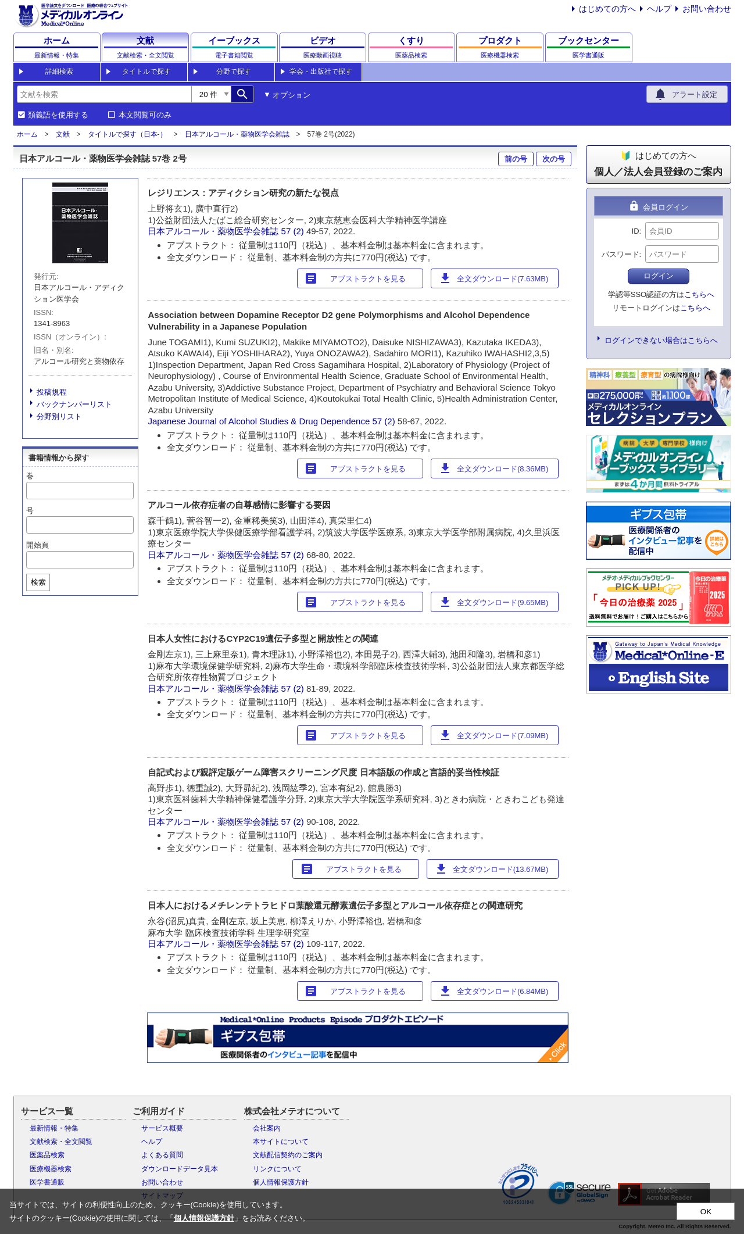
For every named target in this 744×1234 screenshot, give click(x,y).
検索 (38, 582)
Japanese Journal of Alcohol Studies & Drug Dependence (259, 421)
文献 (63, 134)
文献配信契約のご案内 (288, 1155)
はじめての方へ (607, 8)
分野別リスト (59, 416)
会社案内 (267, 1128)
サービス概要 (162, 1128)
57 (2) (293, 231)
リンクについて (277, 1169)
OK (705, 1211)
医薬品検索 (47, 1155)
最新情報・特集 (54, 1128)
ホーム (27, 134)
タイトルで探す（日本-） (127, 134)
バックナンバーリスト (74, 404)
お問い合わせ (706, 8)
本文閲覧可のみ (145, 115)
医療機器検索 (50, 1169)
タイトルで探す (146, 71)
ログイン (658, 275)
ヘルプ (659, 8)
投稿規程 (52, 392)
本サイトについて (281, 1142)
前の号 (516, 159)
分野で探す (233, 71)
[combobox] (104, 94)
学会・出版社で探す (320, 71)
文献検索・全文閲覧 (61, 1142)
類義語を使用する (58, 115)
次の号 (553, 159)
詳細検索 (59, 71)
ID (635, 231)
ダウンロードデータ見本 (179, 1169)
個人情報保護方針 (281, 1182)
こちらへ (699, 294)
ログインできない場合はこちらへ (661, 340)
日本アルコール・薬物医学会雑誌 (237, 134)
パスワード (620, 254)
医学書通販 (47, 1182)
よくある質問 (162, 1155)
